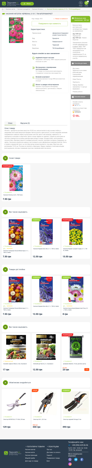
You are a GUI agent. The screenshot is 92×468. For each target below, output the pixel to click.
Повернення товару (53, 458)
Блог (48, 461)
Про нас (49, 449)
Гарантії (49, 455)
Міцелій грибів (30, 458)
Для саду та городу (31, 461)
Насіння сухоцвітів (23, 9)
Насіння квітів (10, 9)
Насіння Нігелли (37, 9)
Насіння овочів (30, 449)
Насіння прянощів (31, 455)
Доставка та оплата (53, 452)
